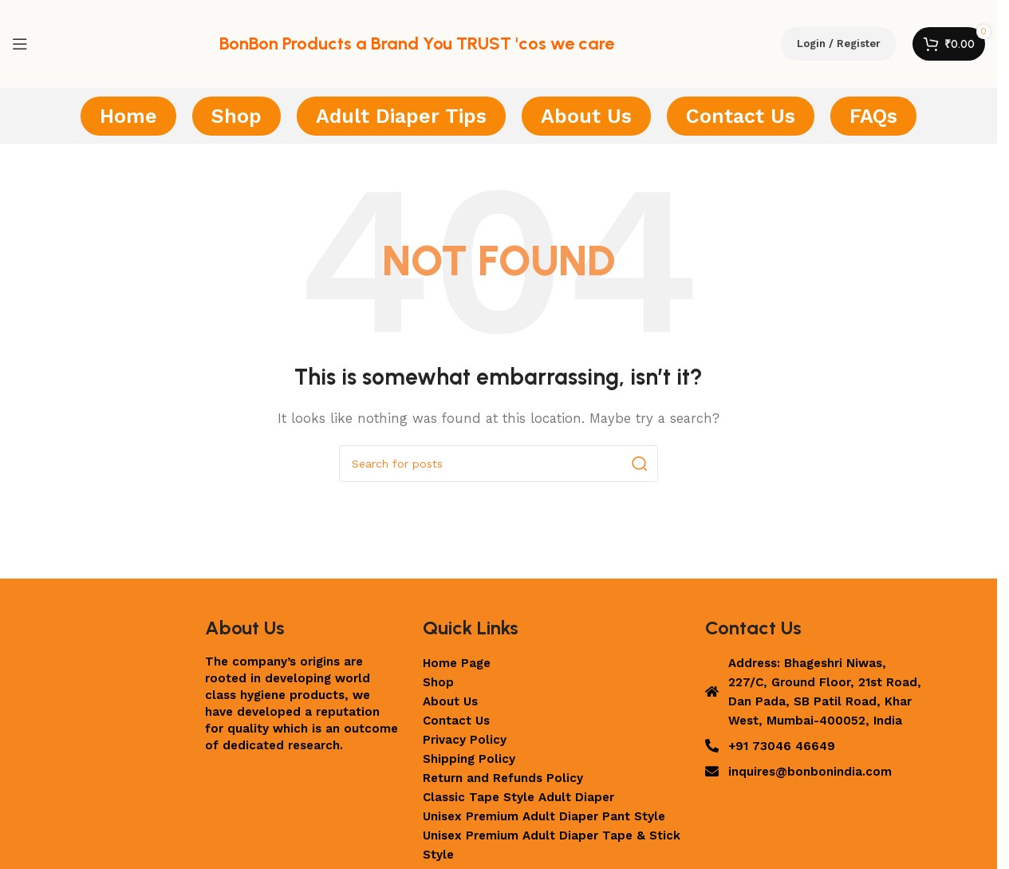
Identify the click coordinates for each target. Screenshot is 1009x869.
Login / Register (839, 43)
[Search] (498, 463)
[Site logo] (123, 43)
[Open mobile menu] (20, 44)
